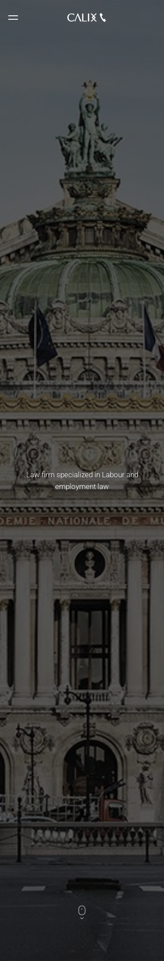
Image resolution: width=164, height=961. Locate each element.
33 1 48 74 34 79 (103, 17)
